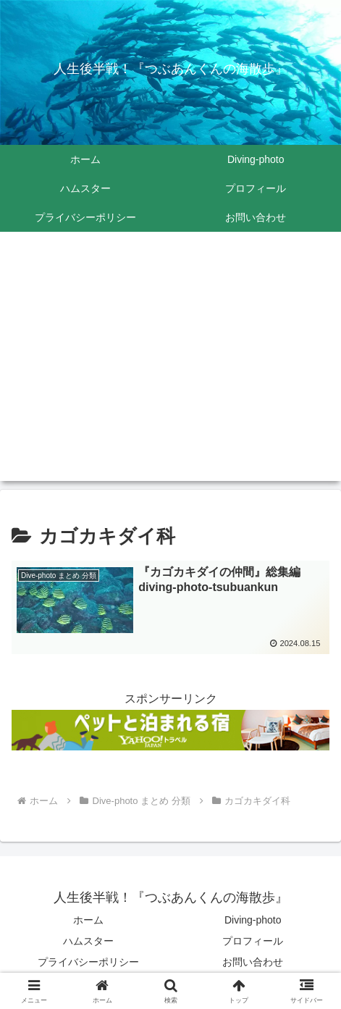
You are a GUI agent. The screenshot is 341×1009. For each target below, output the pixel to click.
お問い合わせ (252, 962)
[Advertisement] (170, 365)
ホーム (88, 920)
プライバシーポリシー (88, 962)
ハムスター (88, 941)
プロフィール (252, 941)
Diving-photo (253, 920)
